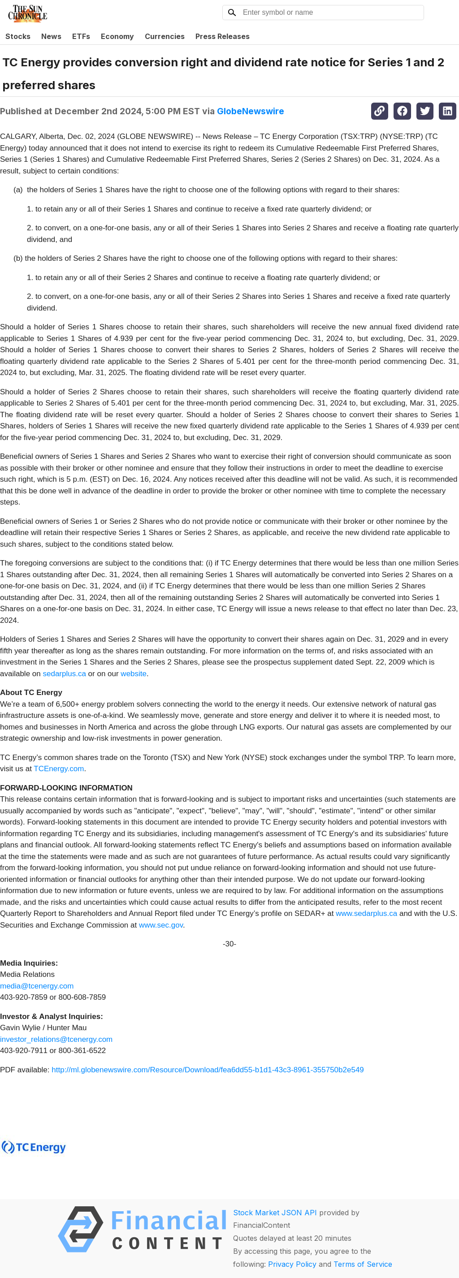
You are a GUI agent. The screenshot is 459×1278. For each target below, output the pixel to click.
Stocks (17, 36)
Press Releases (222, 36)
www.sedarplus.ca (366, 913)
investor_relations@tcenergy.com (56, 1039)
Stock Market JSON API (275, 1212)
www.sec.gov (161, 925)
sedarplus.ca (64, 673)
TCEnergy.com (59, 768)
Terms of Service (362, 1264)
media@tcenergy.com (37, 986)
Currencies (165, 36)
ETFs (81, 36)
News (51, 36)
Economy (117, 36)
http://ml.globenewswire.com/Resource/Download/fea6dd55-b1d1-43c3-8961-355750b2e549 (208, 1070)
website (134, 673)
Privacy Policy (292, 1264)
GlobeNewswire (250, 111)
